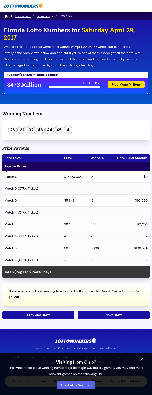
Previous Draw (38, 315)
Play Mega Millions (126, 84)
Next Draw (113, 315)
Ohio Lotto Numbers (76, 385)
